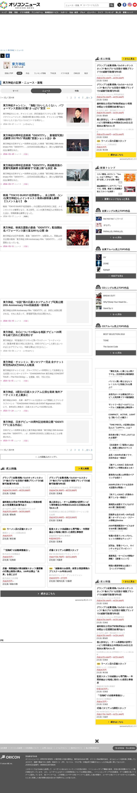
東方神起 (18, 64)
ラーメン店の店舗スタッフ (111, 141)
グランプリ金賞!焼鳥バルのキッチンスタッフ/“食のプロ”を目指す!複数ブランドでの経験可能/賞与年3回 (115, 68)
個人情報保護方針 (92, 748)
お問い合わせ (47, 748)
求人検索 (85, 468)
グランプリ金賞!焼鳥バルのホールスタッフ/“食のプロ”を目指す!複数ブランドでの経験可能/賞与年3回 (115, 87)
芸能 (10, 12)
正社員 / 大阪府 (69, 555)
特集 (77, 91)
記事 (19, 73)
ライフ (100, 12)
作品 (27, 73)
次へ (88, 98)
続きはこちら (48, 593)
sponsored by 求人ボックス (83, 600)
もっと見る (116, 237)
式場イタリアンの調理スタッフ (111, 708)
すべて (15, 91)
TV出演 (53, 73)
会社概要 (3, 748)
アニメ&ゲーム (37, 12)
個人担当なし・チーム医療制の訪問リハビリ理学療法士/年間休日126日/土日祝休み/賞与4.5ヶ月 (115, 122)
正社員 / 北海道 (23, 485)
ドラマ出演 (65, 73)
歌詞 (86, 73)
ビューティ (91, 12)
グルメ (82, 12)
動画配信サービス (51, 12)
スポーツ (64, 12)
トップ (4, 12)
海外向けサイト (76, 748)
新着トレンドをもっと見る (115, 199)
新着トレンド (128, 12)
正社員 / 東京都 (23, 534)
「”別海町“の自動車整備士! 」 (111, 695)
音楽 (16, 12)
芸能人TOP (9, 73)
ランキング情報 (40, 73)
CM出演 (77, 73)
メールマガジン (61, 748)
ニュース (46, 91)
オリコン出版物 (16, 748)
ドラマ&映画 (24, 12)
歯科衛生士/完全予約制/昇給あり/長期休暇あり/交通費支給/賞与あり (114, 105)
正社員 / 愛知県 (23, 508)
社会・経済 (74, 12)
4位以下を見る (116, 276)
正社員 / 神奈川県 (23, 576)
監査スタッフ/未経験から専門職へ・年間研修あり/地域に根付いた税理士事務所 (115, 679)
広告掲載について (32, 748)
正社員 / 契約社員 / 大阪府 (69, 574)
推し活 (118, 12)
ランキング (109, 12)
